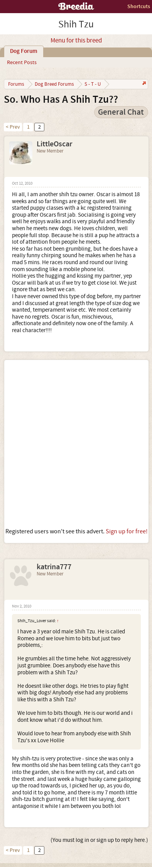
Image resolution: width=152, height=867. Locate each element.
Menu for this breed (76, 40)
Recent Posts (22, 62)
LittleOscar (54, 144)
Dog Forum (23, 51)
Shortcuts (138, 6)
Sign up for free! (127, 531)
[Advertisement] (76, 444)
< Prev (13, 127)
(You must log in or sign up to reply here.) (99, 840)
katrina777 (54, 567)
